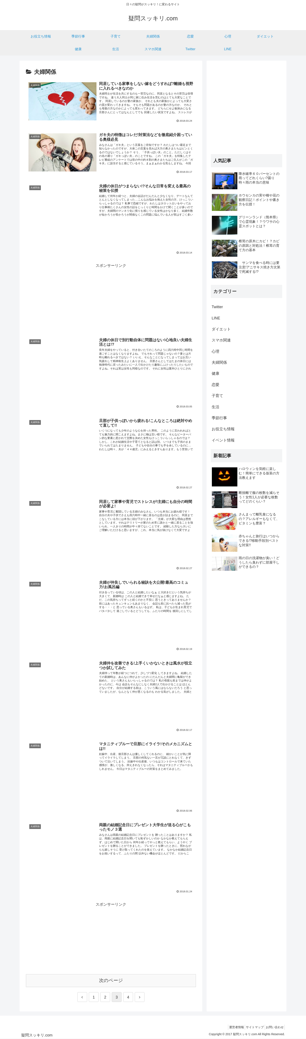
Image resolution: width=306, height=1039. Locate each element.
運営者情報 (230, 1027)
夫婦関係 (219, 362)
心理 (215, 351)
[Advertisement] (111, 299)
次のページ (111, 980)
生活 (215, 407)
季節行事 (219, 418)
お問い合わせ (273, 1027)
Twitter (217, 307)
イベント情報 (223, 440)
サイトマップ (251, 1027)
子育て (217, 396)
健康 (215, 373)
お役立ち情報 (223, 429)
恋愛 (215, 385)
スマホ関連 (221, 340)
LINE (216, 318)
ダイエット (221, 329)
